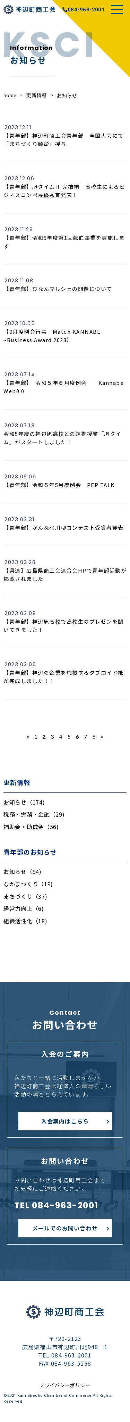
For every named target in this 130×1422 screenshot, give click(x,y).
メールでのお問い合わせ (65, 1228)
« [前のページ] (28, 736)
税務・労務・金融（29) (33, 814)
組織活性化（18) (25, 921)
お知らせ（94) (22, 871)
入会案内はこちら (65, 1121)
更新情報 (36, 95)
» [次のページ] (102, 736)
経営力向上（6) (23, 908)
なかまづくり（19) (28, 884)
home (9, 95)
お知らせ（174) (24, 802)
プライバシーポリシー (65, 1385)
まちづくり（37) (25, 896)
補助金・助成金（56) (31, 826)
